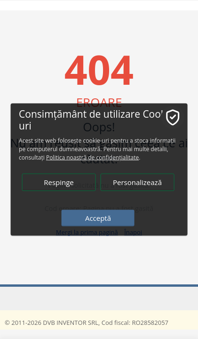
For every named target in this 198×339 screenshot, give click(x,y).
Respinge (59, 182)
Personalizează (137, 182)
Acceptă (98, 218)
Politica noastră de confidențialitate (92, 157)
